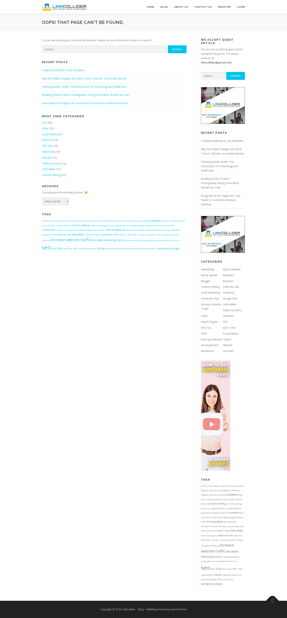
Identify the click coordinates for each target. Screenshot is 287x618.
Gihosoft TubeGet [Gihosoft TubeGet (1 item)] (153, 230)
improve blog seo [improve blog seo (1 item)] (93, 234)
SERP (204, 333)
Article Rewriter (232, 269)
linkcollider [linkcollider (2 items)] (97, 240)
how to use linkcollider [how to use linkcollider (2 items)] (71, 234)
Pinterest (228, 316)
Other (45, 128)
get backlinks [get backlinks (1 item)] (129, 230)
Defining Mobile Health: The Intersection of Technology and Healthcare (84, 86)
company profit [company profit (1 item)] (177, 221)
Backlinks (228, 275)
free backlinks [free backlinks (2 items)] (114, 230)
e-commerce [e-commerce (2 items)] (234, 512)
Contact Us (203, 7)
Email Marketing (210, 292)
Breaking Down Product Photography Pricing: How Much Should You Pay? (85, 95)
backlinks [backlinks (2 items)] (155, 220)
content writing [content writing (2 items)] (80, 225)
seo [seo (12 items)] (46, 247)
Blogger (205, 281)
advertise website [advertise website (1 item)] (123, 221)
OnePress (152, 609)
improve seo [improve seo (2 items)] (110, 234)
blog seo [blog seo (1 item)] (165, 221)
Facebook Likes (210, 298)
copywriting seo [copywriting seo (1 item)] (138, 225)
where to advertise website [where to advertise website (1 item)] (128, 248)
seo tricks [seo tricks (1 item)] (67, 248)
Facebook (229, 292)
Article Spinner (209, 275)
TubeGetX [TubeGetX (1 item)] (109, 248)
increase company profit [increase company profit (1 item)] (149, 234)
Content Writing (51, 175)
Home (150, 7)
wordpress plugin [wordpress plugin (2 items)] (168, 248)
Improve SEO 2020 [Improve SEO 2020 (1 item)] (127, 234)
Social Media (49, 134)
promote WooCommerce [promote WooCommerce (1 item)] (167, 240)
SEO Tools (229, 327)
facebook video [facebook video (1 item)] (97, 230)
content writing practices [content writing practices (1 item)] (102, 225)
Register (224, 7)
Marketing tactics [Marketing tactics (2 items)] (115, 240)
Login (241, 7)
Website (46, 157)
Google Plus (230, 298)
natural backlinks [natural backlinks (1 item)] (134, 240)
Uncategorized (209, 345)
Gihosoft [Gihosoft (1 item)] (140, 230)
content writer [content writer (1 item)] (63, 225)
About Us (181, 7)
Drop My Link (231, 286)
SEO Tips (47, 146)
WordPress (207, 351)
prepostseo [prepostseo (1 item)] (148, 240)
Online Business (51, 163)
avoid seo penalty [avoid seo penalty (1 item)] (141, 221)
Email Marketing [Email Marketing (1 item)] (82, 230)
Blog (164, 7)
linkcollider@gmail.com (216, 62)
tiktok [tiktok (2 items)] (100, 248)
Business (47, 140)
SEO (44, 122)
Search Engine (209, 321)
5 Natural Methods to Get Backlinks (63, 70)
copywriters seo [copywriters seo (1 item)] (122, 225)
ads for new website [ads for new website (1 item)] (51, 221)
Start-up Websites (211, 339)
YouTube (228, 351)
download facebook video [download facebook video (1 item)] (158, 225)
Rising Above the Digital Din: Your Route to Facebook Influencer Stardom (85, 103)
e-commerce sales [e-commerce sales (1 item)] (64, 230)
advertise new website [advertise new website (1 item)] (104, 221)
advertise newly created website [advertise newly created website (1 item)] (77, 221)
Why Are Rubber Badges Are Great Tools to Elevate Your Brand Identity (84, 78)
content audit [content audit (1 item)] (48, 225)
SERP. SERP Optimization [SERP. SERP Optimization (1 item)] (85, 248)
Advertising (48, 151)
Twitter (227, 339)
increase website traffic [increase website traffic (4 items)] (70, 239)
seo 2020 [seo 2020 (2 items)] (57, 248)
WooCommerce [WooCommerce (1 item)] (149, 248)
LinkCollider (48, 169)
